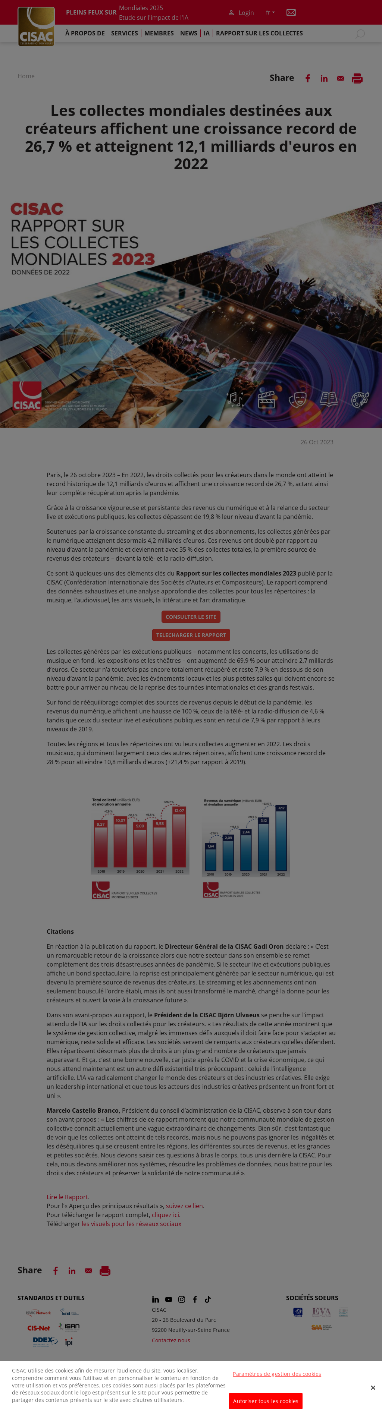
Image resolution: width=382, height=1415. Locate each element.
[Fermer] (373, 1397)
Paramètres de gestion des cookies (277, 1383)
